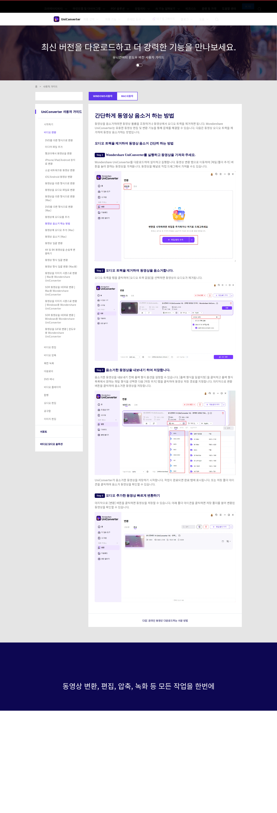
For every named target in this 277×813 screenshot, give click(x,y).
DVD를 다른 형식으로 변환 (59, 140)
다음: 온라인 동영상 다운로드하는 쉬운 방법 (165, 620)
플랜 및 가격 (201, 6)
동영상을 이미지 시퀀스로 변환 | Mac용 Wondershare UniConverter (61, 276)
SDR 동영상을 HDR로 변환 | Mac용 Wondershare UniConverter (60, 290)
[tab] (60, 124)
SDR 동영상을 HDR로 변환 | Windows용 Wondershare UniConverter (60, 318)
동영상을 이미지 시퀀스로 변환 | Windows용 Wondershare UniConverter (61, 304)
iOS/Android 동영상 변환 (58, 176)
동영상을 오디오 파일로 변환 (60, 190)
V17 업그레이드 (164, 19)
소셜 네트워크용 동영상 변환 (60, 170)
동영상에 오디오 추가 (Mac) (59, 230)
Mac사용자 (127, 96)
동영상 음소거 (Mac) (56, 236)
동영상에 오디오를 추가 (57, 217)
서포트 (44, 431)
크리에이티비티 (87, 6)
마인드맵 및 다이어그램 (112, 6)
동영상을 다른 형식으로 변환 (60, 183)
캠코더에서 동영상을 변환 (58, 153)
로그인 (232, 6)
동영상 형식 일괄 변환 (56, 260)
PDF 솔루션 (135, 6)
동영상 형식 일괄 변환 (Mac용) (61, 266)
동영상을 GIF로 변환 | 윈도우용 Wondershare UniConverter (60, 332)
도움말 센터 (215, 6)
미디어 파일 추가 (54, 147)
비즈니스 (189, 6)
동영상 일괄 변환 (54, 243)
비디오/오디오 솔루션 (54, 443)
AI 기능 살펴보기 (171, 6)
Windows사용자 (102, 96)
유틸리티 (153, 6)
